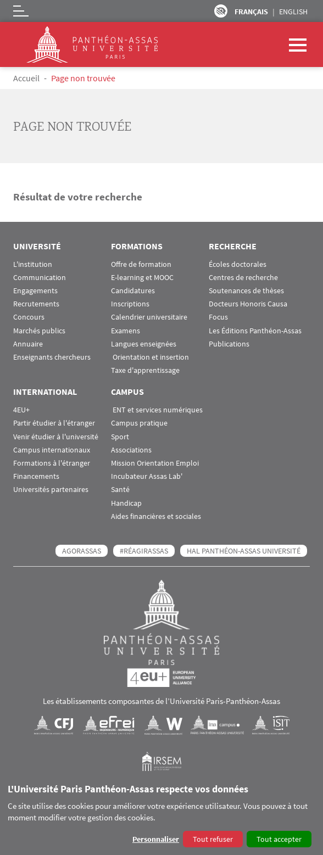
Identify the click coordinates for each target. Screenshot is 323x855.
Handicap (126, 503)
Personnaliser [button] (155, 839)
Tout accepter (279, 839)
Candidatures (133, 290)
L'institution (32, 264)
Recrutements (36, 304)
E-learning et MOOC (142, 277)
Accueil (26, 77)
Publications (229, 344)
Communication (39, 277)
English (293, 11)
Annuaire (28, 344)
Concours (28, 317)
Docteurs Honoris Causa (248, 304)
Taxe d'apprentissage (145, 370)
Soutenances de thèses (246, 290)
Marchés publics (39, 331)
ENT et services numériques (157, 410)
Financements (36, 476)
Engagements (35, 290)
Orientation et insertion (150, 357)
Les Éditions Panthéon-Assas (255, 331)
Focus (218, 317)
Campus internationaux (51, 450)
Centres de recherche (243, 277)
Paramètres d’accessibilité (220, 11)
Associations (131, 450)
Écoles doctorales (237, 264)
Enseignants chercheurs (52, 357)
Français (251, 11)
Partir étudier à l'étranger (54, 423)
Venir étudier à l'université (55, 437)
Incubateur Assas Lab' (146, 476)
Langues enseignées (143, 344)
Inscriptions (130, 304)
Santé (120, 489)
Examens (125, 331)
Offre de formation (141, 264)
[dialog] (161, 816)
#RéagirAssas (144, 551)
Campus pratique (139, 423)
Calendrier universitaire (149, 317)
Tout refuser (213, 839)
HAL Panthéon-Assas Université (243, 551)
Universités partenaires (50, 489)
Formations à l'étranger (51, 463)
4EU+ (21, 410)
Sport (120, 437)
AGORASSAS (81, 551)
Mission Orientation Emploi (155, 463)
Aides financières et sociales (156, 516)
